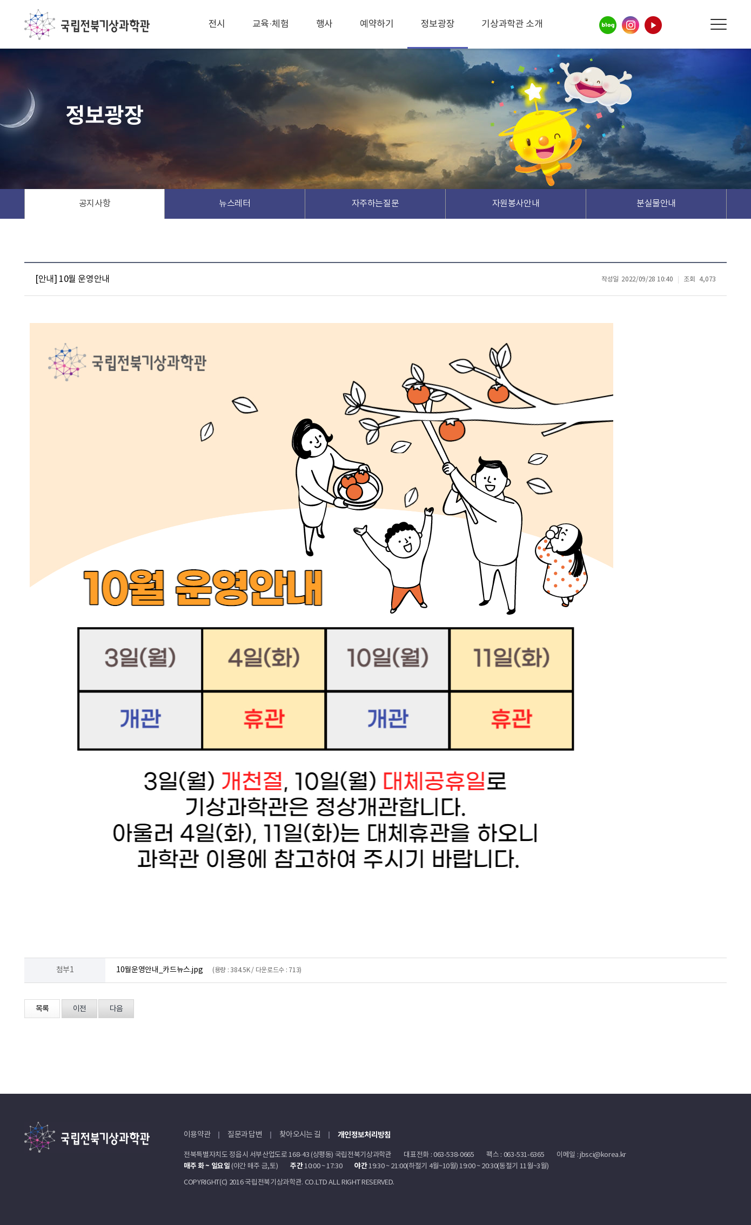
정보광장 (438, 24)
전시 (217, 24)
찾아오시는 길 (299, 1134)
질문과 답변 (244, 1134)
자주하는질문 (375, 203)
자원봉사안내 (516, 203)
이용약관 (197, 1134)
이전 (79, 1009)
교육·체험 (270, 24)
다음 (116, 1009)
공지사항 (95, 203)
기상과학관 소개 (511, 24)
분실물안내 (656, 203)
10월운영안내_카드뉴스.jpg (159, 970)
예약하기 (377, 24)
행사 (324, 24)
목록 (42, 1009)
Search (694, 24)
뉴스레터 (235, 203)
